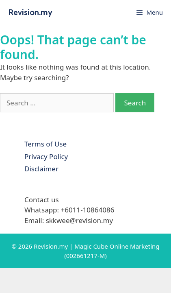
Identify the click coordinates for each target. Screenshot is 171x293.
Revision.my (30, 12)
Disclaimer (41, 168)
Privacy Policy (46, 156)
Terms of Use (45, 144)
